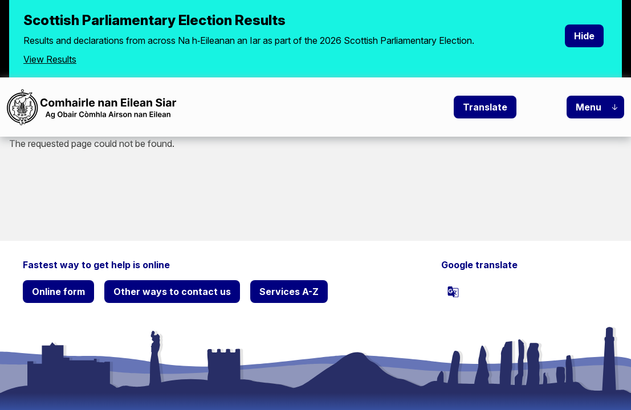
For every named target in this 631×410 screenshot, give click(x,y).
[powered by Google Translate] (453, 291)
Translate (485, 107)
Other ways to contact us (172, 291)
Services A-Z (289, 291)
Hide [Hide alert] (584, 36)
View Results (49, 59)
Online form (58, 291)
